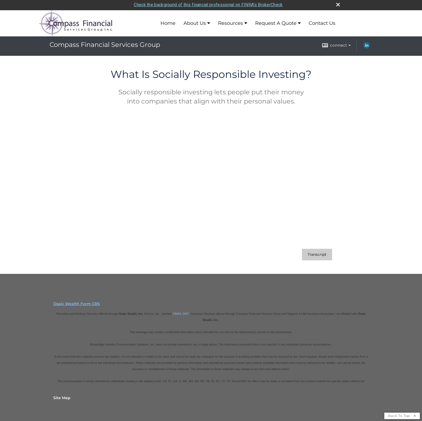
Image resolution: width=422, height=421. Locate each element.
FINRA (177, 312)
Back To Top (402, 415)
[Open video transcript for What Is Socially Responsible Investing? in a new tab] (317, 253)
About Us (195, 22)
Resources (230, 22)
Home (167, 22)
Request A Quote (276, 22)
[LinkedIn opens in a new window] (366, 46)
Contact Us (322, 22)
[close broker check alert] (338, 4)
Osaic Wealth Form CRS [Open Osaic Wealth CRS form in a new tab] (76, 302)
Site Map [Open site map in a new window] (62, 396)
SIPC (185, 312)
